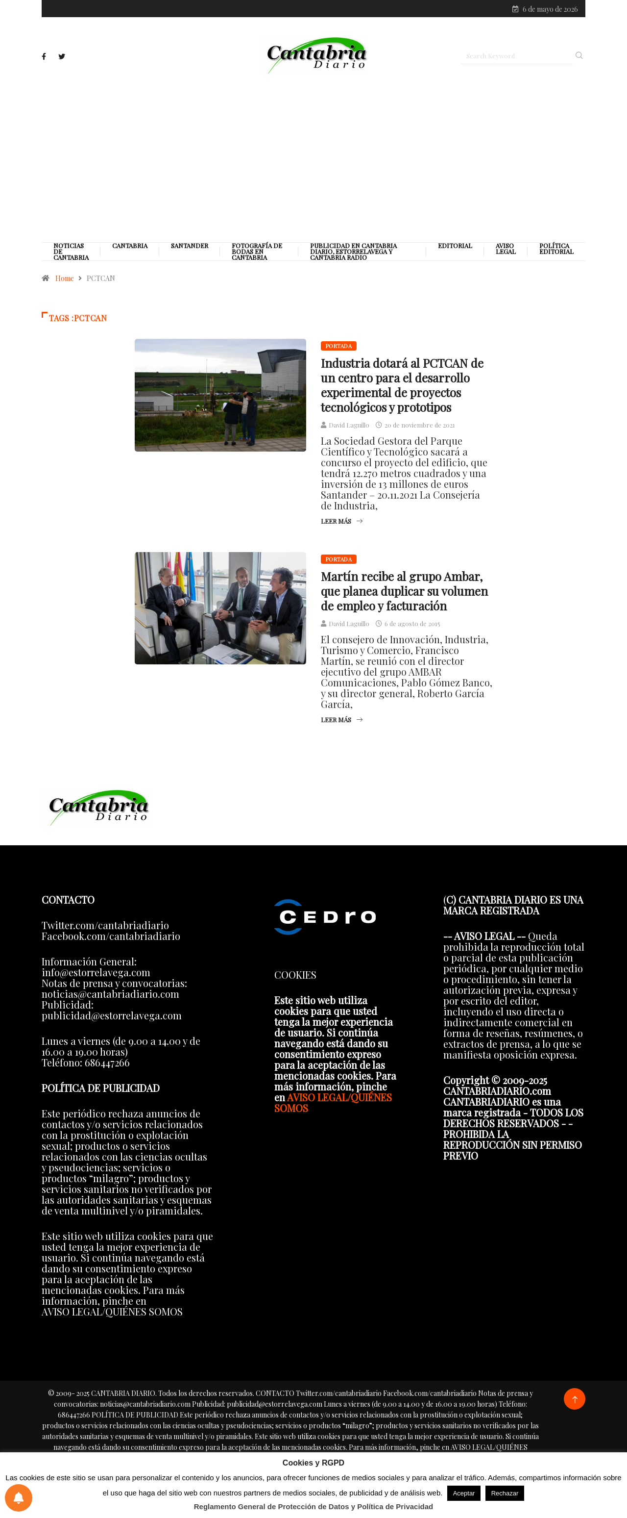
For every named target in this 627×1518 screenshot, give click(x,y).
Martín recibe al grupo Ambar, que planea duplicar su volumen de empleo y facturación (404, 594)
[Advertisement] (313, 160)
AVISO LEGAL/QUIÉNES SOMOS (333, 1106)
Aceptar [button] (464, 1493)
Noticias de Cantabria (71, 255)
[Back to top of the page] (575, 1404)
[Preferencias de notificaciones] (18, 1498)
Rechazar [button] (505, 1493)
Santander (189, 250)
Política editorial (556, 252)
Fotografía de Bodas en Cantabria (257, 255)
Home (64, 282)
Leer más (341, 525)
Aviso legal (506, 252)
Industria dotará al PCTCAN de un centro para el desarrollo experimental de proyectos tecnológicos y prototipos (402, 389)
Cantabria (129, 250)
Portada (339, 350)
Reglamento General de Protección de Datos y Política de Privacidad (314, 1506)
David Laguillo (349, 429)
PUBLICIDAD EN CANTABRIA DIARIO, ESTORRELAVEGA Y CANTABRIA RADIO (353, 255)
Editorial (455, 250)
